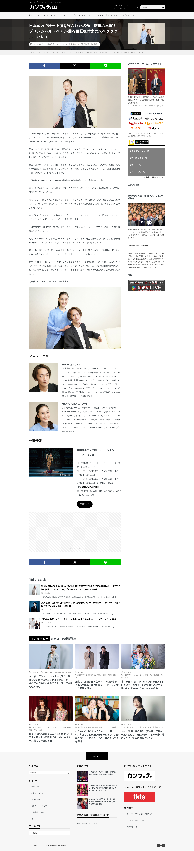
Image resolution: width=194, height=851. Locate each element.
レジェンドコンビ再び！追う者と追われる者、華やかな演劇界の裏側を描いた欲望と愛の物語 (102, 801)
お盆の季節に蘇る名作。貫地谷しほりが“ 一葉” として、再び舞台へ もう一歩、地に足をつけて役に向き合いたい (142, 734)
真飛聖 (114, 727)
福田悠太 (156, 675)
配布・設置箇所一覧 (138, 158)
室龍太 (99, 675)
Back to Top (97, 757)
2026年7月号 (48, 672)
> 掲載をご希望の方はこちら (154, 177)
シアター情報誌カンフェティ (54, 15)
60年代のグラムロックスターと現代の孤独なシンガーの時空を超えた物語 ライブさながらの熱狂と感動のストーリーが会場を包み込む (51, 681)
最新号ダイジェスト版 (139, 151)
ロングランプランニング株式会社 (140, 814)
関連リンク (85, 504)
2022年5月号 (49, 44)
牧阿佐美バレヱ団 (76, 44)
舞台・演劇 (66, 672)
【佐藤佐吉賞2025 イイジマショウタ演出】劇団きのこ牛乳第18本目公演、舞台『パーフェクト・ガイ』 (103, 788)
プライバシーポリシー (135, 820)
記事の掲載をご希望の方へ (87, 823)
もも (64, 727)
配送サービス (135, 165)
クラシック (35, 799)
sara (100, 727)
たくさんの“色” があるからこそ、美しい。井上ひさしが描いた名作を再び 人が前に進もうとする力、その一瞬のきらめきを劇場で (97, 736)
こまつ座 (106, 727)
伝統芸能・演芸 (37, 812)
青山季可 (94, 44)
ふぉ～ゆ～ (138, 675)
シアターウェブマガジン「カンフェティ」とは (120, 7)
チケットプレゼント (138, 172)
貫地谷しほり (158, 727)
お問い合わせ (132, 827)
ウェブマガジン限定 (77, 15)
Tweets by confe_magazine (138, 245)
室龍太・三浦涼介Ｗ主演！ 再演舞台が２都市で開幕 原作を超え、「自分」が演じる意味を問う (97, 685)
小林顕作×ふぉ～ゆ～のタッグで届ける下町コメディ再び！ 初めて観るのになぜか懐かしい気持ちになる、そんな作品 (143, 685)
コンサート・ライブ (39, 806)
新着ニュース (34, 15)
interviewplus (93, 727)
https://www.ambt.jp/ (90, 487)
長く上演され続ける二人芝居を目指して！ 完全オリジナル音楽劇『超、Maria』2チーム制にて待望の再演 (51, 737)
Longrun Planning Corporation (54, 845)
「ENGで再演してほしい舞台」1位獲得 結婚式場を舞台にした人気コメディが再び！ (79, 619)
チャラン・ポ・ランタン (51, 727)
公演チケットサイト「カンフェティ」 (123, 15)
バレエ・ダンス (61, 44)
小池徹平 (57, 672)
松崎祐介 (147, 675)
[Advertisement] (75, 529)
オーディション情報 (97, 15)
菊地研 (86, 44)
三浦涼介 (91, 675)
